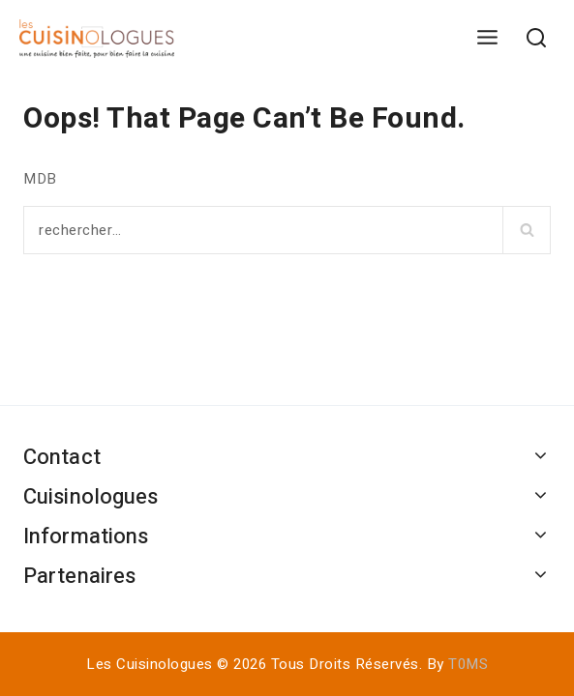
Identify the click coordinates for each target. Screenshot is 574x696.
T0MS (468, 664)
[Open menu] (487, 38)
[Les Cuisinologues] (96, 38)
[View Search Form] (536, 39)
